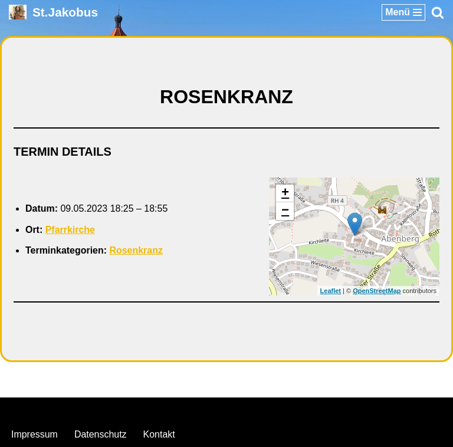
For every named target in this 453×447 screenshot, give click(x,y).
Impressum (34, 435)
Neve (166, 410)
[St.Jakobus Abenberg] (53, 12)
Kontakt (159, 435)
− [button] (285, 211)
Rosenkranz (136, 251)
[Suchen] (437, 12)
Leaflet (330, 290)
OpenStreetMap (377, 290)
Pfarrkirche (70, 230)
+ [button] (285, 193)
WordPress (274, 410)
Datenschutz (100, 435)
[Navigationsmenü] (403, 12)
